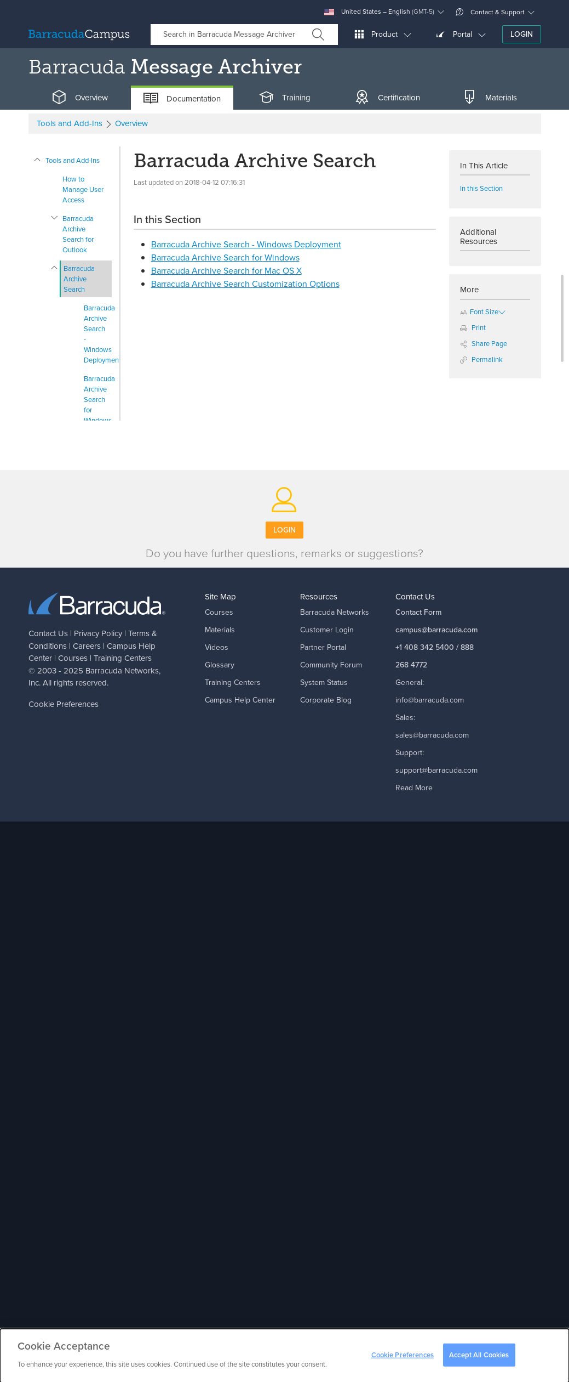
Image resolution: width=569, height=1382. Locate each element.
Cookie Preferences (63, 704)
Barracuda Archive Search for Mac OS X (226, 270)
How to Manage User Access (83, 189)
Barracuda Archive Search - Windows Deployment (98, 334)
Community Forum (331, 665)
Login (521, 34)
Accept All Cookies (479, 1358)
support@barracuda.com (436, 770)
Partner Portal (323, 647)
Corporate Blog (326, 700)
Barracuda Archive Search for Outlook (78, 234)
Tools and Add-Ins (72, 160)
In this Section (481, 188)
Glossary (219, 665)
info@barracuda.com (429, 700)
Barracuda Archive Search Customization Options (245, 283)
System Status (324, 682)
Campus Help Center (240, 700)
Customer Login (327, 630)
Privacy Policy (98, 633)
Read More (414, 788)
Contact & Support (490, 12)
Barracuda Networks (122, 671)
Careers (87, 646)
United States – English (379, 12)
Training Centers (123, 658)
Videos (216, 647)
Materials (220, 630)
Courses (73, 658)
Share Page (483, 343)
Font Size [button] (479, 312)
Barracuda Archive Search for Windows (98, 399)
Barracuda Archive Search (79, 278)
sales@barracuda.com (432, 735)
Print (473, 327)
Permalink (481, 359)
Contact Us (48, 633)
